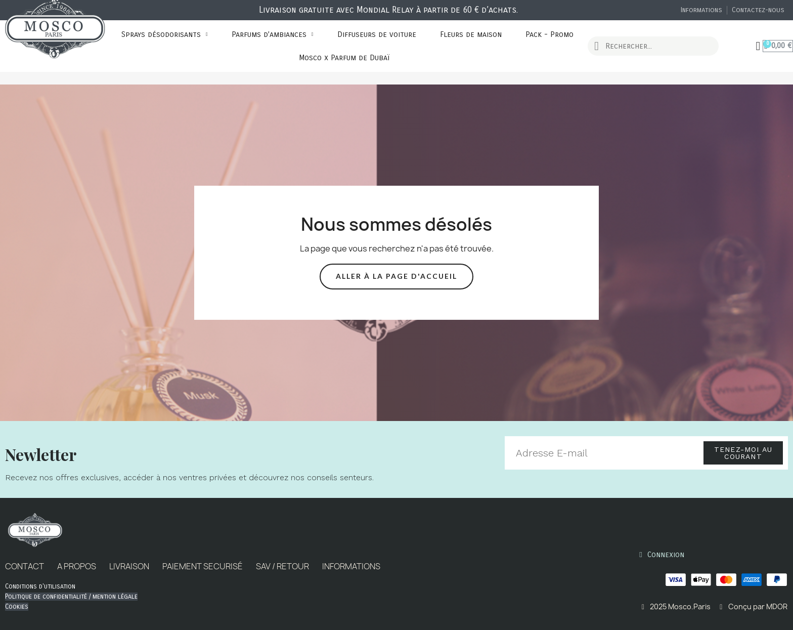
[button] (396, 276)
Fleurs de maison (471, 34)
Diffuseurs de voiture (376, 34)
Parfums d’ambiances (273, 34)
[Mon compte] (758, 46)
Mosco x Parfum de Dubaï (344, 57)
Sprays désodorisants (164, 34)
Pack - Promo (549, 34)
